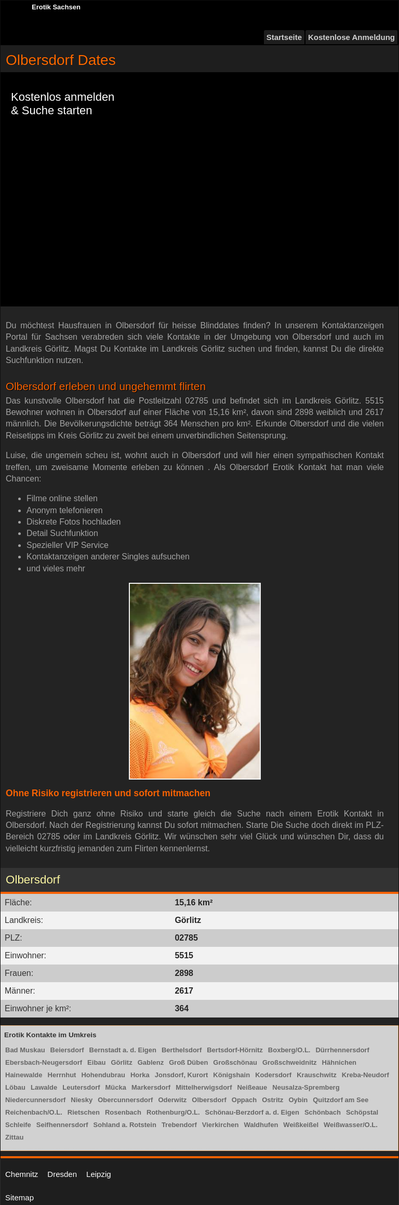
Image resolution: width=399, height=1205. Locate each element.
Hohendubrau (103, 1075)
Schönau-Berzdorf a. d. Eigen (252, 1112)
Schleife (18, 1125)
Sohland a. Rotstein (125, 1125)
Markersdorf (150, 1087)
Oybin (298, 1100)
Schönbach (322, 1112)
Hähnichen (339, 1062)
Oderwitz (172, 1100)
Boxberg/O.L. (289, 1050)
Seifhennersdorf (62, 1125)
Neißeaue (252, 1087)
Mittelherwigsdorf (204, 1087)
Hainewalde (24, 1075)
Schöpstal (362, 1112)
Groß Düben (188, 1062)
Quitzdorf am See (340, 1100)
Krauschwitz (317, 1075)
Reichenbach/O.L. (33, 1112)
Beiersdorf (67, 1050)
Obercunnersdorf (125, 1100)
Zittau (14, 1137)
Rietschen (84, 1112)
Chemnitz (21, 1174)
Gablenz (151, 1062)
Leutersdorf (81, 1087)
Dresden (62, 1174)
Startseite (284, 37)
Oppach (244, 1100)
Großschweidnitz (289, 1062)
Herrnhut (62, 1075)
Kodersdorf (273, 1075)
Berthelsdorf (182, 1050)
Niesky (81, 1100)
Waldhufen (261, 1125)
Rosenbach (123, 1112)
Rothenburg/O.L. (173, 1112)
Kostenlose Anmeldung (351, 37)
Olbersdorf (209, 1100)
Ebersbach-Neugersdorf (43, 1062)
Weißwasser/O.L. (351, 1125)
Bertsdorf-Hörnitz (235, 1050)
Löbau (15, 1087)
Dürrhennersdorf (342, 1050)
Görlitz (121, 1062)
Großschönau (235, 1062)
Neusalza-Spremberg (305, 1087)
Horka (140, 1075)
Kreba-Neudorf (365, 1075)
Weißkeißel (300, 1125)
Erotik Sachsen (56, 7)
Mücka (115, 1087)
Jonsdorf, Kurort (181, 1075)
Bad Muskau (25, 1050)
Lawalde (44, 1087)
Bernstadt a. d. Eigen (122, 1050)
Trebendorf (179, 1125)
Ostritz (272, 1100)
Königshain (231, 1075)
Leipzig (98, 1174)
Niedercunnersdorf (35, 1100)
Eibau (96, 1062)
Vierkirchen (220, 1125)
